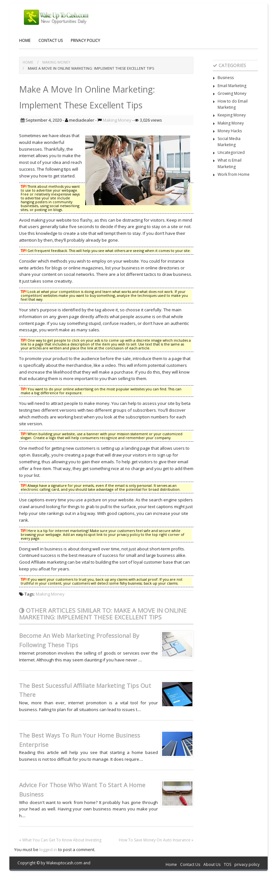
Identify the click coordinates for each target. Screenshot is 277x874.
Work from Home (234, 174)
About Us (212, 864)
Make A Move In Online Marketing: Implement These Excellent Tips (91, 68)
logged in (48, 849)
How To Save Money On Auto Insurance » (156, 840)
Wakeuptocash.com (64, 863)
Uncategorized (231, 152)
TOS (227, 864)
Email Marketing (232, 85)
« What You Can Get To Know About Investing (60, 840)
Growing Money (232, 93)
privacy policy (85, 40)
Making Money (56, 62)
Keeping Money (232, 115)
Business (226, 77)
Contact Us (50, 40)
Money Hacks (230, 131)
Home (24, 40)
